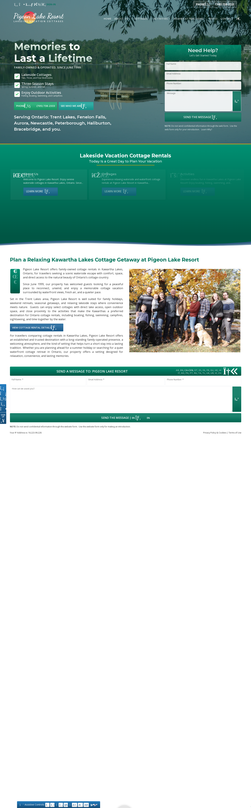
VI (216, 373)
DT (195, 370)
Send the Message (202, 117)
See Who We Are (76, 106)
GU (212, 370)
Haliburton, (99, 123)
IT (179, 373)
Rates (213, 18)
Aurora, (21, 123)
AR (177, 370)
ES (200, 370)
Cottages (141, 18)
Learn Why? (206, 129)
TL (203, 373)
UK (207, 373)
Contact (227, 18)
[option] (64, 123)
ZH (219, 373)
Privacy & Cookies (214, 432)
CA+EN (188, 370)
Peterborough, (70, 123)
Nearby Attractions (188, 18)
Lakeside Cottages (36, 76)
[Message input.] (121, 399)
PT (191, 373)
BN (181, 370)
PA (187, 373)
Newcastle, (42, 123)
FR (207, 370)
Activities (161, 18)
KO (182, 373)
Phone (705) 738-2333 (35, 106)
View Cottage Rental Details (36, 327)
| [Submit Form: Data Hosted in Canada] (125, 417)
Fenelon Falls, (91, 117)
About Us (121, 18)
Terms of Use (235, 432)
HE (216, 370)
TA (199, 373)
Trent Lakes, (63, 117)
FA (204, 370)
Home (107, 18)
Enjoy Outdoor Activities (41, 94)
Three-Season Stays (37, 85)
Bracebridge (27, 129)
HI (220, 370)
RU (195, 373)
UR (212, 373)
